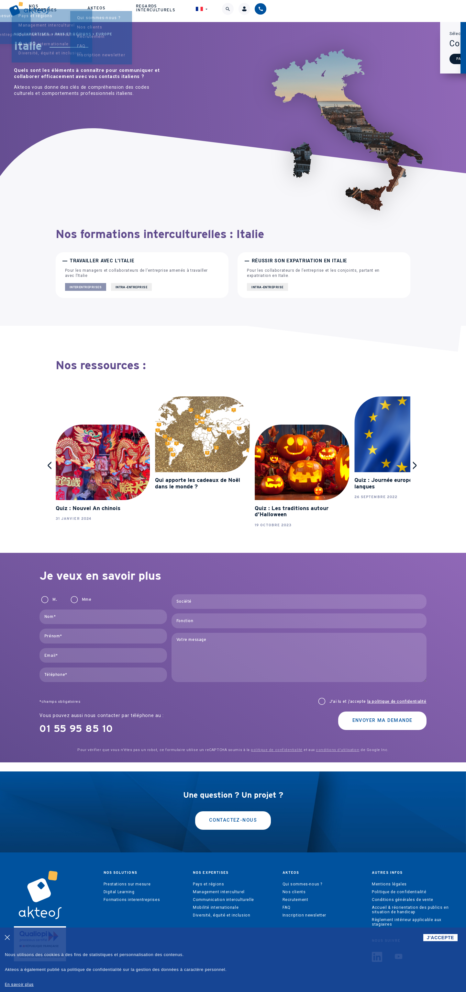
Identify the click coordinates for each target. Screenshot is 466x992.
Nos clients (294, 884)
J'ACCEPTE (440, 937)
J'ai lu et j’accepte (378, 693)
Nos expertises (223, 9)
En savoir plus (19, 984)
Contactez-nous (233, 812)
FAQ (287, 899)
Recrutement (295, 892)
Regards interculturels (330, 9)
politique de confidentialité (276, 742)
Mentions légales (389, 876)
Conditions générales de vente (402, 892)
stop (62, 389)
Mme (87, 591)
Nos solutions (165, 9)
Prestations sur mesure (127, 876)
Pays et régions (73, 34)
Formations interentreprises (132, 892)
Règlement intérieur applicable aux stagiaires (406, 914)
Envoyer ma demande (382, 712)
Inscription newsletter (304, 907)
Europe (104, 34)
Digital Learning (119, 884)
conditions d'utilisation (337, 742)
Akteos (271, 9)
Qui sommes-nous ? (302, 876)
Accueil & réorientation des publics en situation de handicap (410, 901)
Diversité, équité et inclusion (221, 907)
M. (54, 591)
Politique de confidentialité (399, 884)
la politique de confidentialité (397, 693)
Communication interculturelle (223, 892)
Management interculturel (219, 884)
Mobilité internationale (216, 899)
